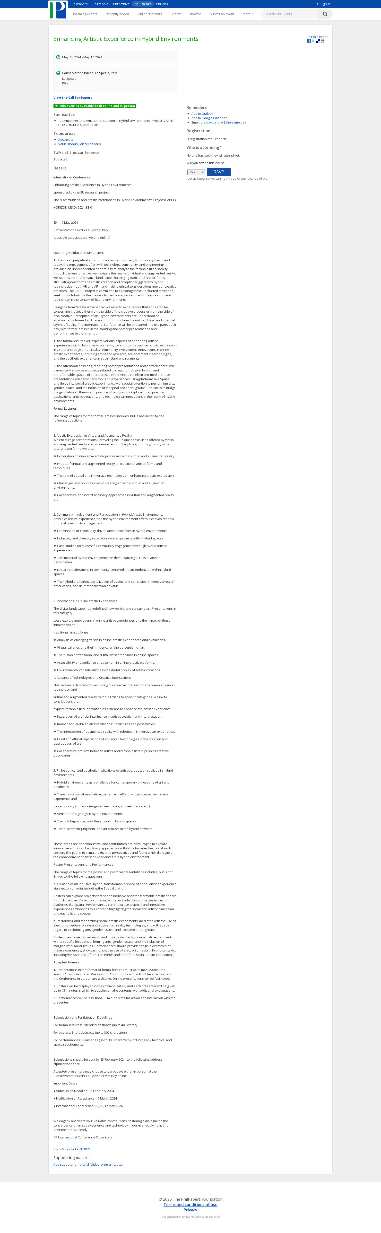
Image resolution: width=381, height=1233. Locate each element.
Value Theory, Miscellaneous (79, 144)
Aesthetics (66, 139)
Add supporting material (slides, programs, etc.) (87, 1164)
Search (176, 14)
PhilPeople (100, 4)
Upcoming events (84, 14)
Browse (195, 14)
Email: (195, 122)
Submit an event (222, 14)
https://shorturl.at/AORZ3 (72, 1149)
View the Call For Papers (72, 97)
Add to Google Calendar (209, 118)
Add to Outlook (202, 113)
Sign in (323, 4)
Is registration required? (204, 139)
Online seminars (150, 14)
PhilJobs (162, 4)
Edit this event (317, 37)
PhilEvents (142, 4)
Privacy (190, 1210)
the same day (236, 122)
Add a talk (60, 159)
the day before (212, 122)
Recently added (117, 14)
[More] (248, 13)
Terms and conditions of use (190, 1204)
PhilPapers (80, 4)
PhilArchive (121, 4)
